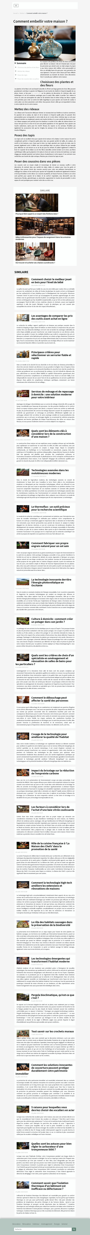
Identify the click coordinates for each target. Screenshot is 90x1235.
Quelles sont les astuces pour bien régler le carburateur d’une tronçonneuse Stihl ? (51, 1146)
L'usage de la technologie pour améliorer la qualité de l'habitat (50, 735)
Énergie (57, 1224)
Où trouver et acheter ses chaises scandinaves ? (35, 262)
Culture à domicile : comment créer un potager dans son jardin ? (52, 620)
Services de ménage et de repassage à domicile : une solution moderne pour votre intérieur (52, 394)
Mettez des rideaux (23, 71)
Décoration (16, 1224)
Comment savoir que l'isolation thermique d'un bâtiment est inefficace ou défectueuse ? (49, 1185)
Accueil (15, 13)
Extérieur (36, 1224)
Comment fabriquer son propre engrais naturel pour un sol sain (50, 544)
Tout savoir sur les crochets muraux (52, 1031)
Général (22, 13)
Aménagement (46, 1224)
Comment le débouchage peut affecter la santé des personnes (49, 699)
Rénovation (26, 1224)
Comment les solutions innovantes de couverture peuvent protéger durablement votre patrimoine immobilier (44, 1069)
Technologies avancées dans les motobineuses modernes (50, 471)
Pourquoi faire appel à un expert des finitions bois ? (37, 213)
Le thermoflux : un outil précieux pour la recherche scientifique (50, 508)
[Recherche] (43, 1229)
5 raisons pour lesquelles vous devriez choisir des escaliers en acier (52, 1108)
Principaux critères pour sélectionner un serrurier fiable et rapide (51, 355)
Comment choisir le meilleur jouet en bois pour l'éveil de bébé (51, 280)
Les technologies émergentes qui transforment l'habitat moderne (50, 960)
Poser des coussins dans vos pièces (28, 79)
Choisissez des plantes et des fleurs (28, 67)
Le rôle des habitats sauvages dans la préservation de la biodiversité (51, 923)
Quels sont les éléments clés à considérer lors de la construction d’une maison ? (51, 433)
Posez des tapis (22, 75)
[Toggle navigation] (16, 5)
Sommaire (21, 63)
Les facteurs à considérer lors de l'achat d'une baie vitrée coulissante (52, 808)
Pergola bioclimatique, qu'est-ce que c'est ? (52, 996)
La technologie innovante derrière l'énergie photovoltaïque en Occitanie (51, 582)
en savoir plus (36, 93)
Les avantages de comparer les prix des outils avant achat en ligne (52, 317)
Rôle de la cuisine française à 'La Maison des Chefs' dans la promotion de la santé (50, 846)
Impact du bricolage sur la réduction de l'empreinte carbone (52, 772)
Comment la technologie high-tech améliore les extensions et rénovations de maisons (51, 885)
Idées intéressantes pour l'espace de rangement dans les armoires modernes (43, 238)
